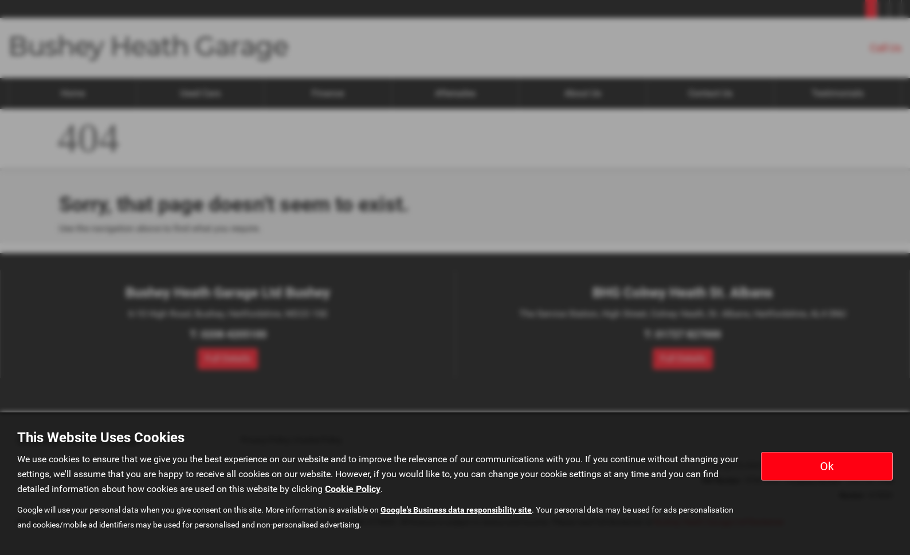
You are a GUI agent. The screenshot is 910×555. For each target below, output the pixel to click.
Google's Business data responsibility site (456, 509)
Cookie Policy (353, 488)
